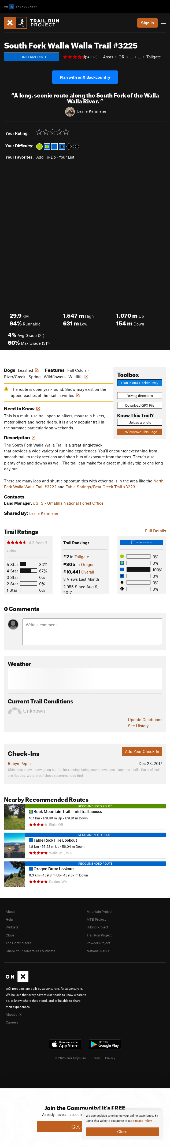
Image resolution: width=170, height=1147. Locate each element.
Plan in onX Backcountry (139, 383)
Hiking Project (97, 927)
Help (9, 919)
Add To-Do (46, 157)
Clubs (10, 935)
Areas (108, 56)
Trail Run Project (99, 935)
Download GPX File (139, 405)
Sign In (147, 22)
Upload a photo (139, 422)
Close (122, 1131)
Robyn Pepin (19, 763)
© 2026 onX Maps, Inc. (71, 1058)
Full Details (155, 530)
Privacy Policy (142, 1121)
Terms (96, 1058)
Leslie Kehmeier (91, 111)
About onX (14, 1014)
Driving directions (140, 395)
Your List (66, 157)
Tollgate (153, 56)
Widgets (12, 927)
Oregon (88, 564)
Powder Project (98, 943)
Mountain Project (99, 911)
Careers (12, 1022)
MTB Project (96, 919)
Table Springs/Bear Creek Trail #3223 (100, 486)
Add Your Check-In (142, 751)
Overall (87, 571)
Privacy (110, 1058)
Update (145, 719)
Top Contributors (18, 943)
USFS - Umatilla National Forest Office (68, 503)
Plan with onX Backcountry (85, 77)
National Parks (98, 951)
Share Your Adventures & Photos (30, 951)
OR (121, 56)
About (10, 911)
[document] (122, 1124)
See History (138, 725)
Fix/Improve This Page (140, 432)
